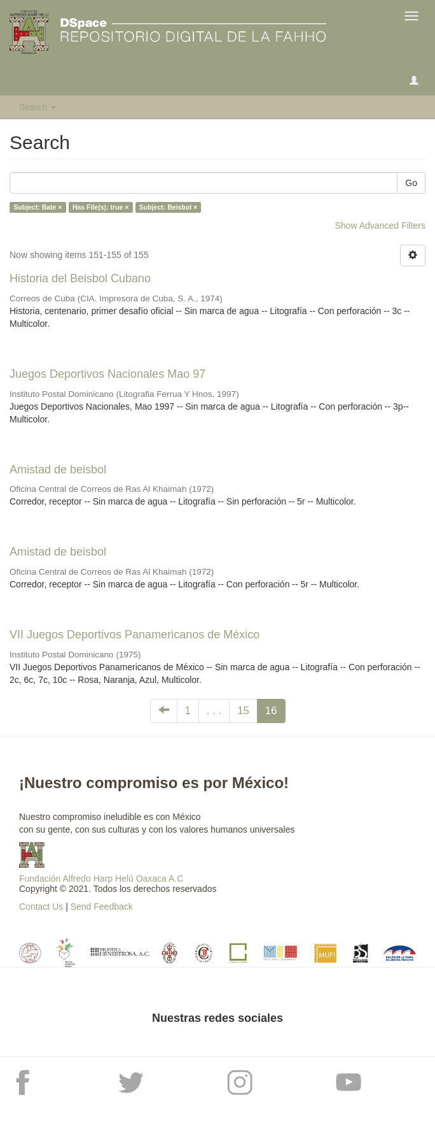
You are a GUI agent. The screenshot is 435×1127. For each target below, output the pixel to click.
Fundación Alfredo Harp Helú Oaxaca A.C (101, 878)
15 (243, 711)
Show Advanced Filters (380, 225)
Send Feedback (102, 906)
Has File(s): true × (100, 207)
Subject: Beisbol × (168, 207)
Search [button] (37, 107)
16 (271, 711)
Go (411, 183)
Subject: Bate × (37, 207)
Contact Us (41, 906)
